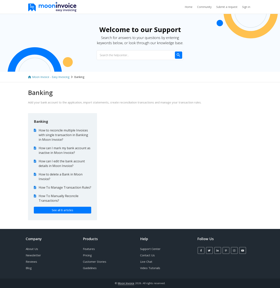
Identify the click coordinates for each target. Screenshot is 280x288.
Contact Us (147, 255)
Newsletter (33, 255)
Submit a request (226, 7)
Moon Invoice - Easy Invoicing (50, 77)
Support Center (150, 249)
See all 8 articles (62, 210)
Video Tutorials (150, 268)
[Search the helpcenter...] (140, 55)
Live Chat (146, 261)
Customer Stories (94, 261)
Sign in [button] (246, 7)
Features (89, 249)
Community (204, 7)
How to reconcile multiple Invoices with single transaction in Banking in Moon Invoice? (63, 135)
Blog (29, 268)
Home (188, 7)
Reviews (31, 261)
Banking (41, 121)
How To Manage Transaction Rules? (65, 187)
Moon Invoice (126, 283)
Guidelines (90, 268)
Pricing (87, 255)
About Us (32, 249)
